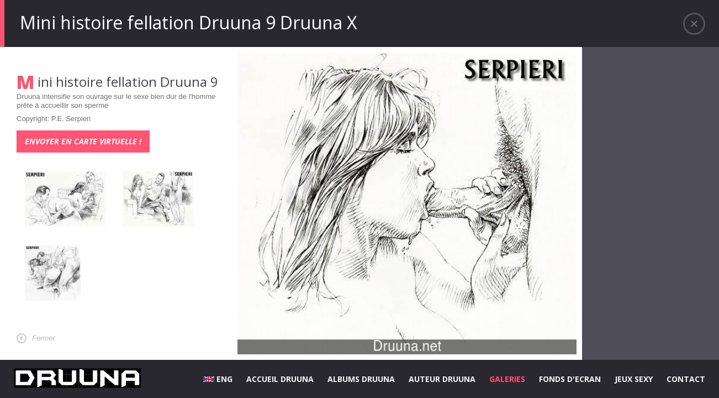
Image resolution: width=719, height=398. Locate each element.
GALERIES (507, 379)
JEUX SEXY (634, 379)
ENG (217, 379)
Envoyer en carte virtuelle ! (83, 141)
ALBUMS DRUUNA (361, 379)
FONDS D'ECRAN (570, 379)
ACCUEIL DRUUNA (280, 379)
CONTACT (686, 379)
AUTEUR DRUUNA (442, 379)
